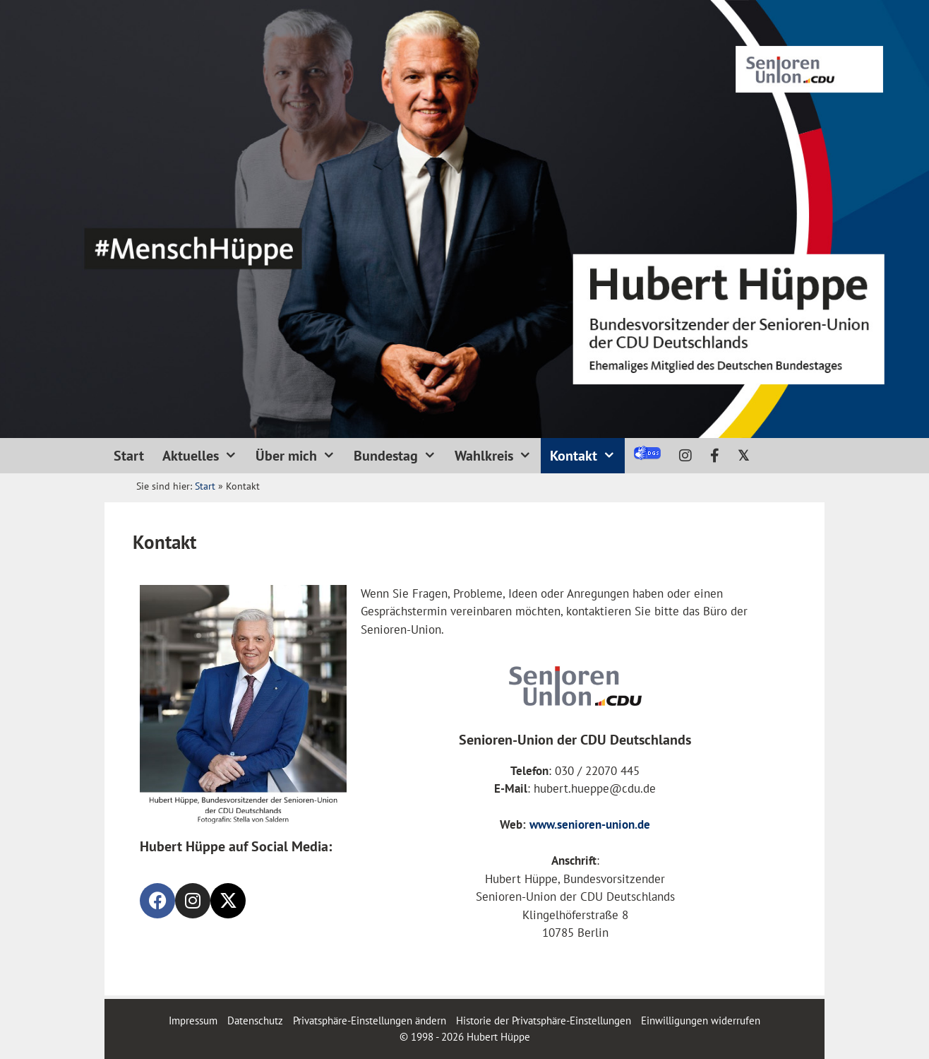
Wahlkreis (498, 455)
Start (129, 455)
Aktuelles (204, 455)
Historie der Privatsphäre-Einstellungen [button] (543, 1020)
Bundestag (399, 455)
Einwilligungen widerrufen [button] (700, 1020)
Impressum (194, 1020)
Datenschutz (255, 1020)
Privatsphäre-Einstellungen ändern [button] (369, 1020)
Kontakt (587, 455)
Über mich (300, 455)
